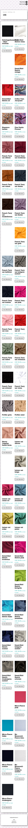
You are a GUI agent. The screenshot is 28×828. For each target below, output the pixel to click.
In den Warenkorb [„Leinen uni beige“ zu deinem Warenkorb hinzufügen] (19, 479)
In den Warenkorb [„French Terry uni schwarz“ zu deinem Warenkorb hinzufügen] (7, 395)
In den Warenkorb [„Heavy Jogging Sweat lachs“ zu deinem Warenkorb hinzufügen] (7, 452)
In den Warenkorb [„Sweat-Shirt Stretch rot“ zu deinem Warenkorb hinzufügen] (7, 108)
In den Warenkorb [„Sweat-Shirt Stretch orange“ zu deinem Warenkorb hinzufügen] (19, 79)
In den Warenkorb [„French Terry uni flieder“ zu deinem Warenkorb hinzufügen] (19, 222)
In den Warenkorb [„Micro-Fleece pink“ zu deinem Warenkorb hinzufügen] (19, 714)
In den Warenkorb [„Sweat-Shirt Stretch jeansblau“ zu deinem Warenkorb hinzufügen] (19, 625)
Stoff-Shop (10, 12)
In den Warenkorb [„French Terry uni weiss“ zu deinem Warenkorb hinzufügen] (19, 395)
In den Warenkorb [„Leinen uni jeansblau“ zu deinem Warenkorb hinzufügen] (19, 507)
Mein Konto (23, 4)
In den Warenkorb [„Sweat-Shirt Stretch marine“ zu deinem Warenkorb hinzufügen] (7, 656)
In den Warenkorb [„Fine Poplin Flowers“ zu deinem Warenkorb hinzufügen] (19, 136)
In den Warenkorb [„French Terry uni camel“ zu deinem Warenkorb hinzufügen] (7, 193)
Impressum (14, 821)
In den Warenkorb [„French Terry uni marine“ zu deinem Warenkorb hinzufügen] (7, 309)
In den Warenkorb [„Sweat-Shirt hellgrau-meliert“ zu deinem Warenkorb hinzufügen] (19, 656)
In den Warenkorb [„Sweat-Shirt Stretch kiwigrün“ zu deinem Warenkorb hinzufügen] (19, 595)
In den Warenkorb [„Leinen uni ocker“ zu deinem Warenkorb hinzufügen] (7, 536)
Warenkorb (23, 2)
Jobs (14, 819)
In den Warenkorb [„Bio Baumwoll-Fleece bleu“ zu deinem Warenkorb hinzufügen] (19, 745)
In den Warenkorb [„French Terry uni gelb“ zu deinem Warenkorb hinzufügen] (19, 250)
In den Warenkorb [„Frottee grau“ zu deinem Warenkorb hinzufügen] (7, 422)
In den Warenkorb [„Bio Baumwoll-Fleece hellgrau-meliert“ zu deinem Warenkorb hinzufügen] (19, 779)
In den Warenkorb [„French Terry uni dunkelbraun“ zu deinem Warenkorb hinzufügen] (7, 224)
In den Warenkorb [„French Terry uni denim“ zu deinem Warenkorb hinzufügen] (19, 193)
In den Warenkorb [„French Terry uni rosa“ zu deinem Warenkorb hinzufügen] (7, 338)
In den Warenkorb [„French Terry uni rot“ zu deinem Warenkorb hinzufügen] (19, 338)
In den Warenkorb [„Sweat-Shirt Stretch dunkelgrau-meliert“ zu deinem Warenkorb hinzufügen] (7, 688)
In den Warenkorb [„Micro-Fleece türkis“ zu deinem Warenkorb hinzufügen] (7, 743)
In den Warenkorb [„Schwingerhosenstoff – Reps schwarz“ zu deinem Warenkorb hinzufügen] (7, 50)
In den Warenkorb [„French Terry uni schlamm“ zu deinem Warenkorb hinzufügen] (19, 366)
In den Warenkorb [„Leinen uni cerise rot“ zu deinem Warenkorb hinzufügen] (7, 507)
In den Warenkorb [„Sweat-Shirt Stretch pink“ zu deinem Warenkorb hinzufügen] (19, 565)
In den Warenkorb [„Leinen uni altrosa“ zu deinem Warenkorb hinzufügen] (19, 450)
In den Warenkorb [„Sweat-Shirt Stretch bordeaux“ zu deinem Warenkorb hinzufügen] (7, 566)
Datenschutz (14, 822)
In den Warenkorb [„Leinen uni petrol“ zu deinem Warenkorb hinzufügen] (19, 536)
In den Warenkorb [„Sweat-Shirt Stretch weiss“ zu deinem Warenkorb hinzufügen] (19, 49)
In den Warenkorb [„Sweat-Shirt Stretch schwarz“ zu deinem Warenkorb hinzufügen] (19, 686)
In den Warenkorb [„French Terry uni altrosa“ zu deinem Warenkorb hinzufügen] (7, 165)
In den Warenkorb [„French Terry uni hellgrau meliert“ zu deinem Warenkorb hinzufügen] (19, 281)
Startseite (5, 12)
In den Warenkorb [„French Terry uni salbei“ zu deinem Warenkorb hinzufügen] (7, 366)
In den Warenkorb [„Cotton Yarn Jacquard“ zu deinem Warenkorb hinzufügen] (19, 108)
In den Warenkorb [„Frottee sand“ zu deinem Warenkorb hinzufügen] (19, 422)
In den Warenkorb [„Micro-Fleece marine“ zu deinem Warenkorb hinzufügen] (7, 773)
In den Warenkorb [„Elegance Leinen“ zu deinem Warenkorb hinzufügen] (7, 136)
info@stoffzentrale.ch (14, 817)
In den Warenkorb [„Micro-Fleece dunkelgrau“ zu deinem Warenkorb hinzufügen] (7, 807)
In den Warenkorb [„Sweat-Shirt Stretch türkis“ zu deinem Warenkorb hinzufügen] (7, 623)
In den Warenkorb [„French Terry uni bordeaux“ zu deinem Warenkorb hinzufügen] (19, 165)
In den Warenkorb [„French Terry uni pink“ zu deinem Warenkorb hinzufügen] (19, 309)
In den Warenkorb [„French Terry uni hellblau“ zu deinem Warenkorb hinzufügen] (7, 279)
